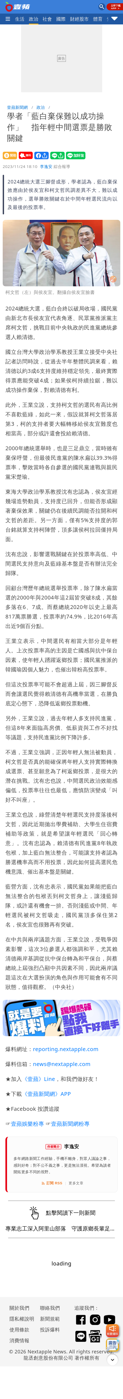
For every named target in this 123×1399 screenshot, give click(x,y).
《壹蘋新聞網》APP (46, 1093)
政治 (33, 19)
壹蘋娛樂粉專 (27, 1123)
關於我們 (19, 1308)
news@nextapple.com (62, 1064)
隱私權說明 (20, 1318)
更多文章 (76, 1183)
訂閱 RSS (51, 1183)
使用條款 (19, 1329)
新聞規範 (50, 1318)
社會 (47, 19)
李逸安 (46, 166)
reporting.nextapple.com (65, 1049)
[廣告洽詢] (112, 1345)
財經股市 (79, 19)
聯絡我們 (50, 1308)
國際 (61, 19)
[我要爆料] (112, 1330)
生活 (20, 19)
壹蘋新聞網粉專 (70, 1123)
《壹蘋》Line (38, 1079)
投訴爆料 (50, 1329)
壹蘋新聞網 (17, 107)
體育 (98, 19)
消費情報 (19, 1340)
